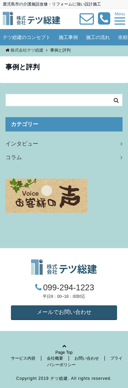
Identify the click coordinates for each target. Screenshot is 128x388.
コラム (13, 157)
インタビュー (21, 144)
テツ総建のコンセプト (27, 37)
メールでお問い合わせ (64, 312)
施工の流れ (98, 37)
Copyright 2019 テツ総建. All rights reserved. (64, 378)
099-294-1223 (68, 287)
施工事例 (68, 37)
